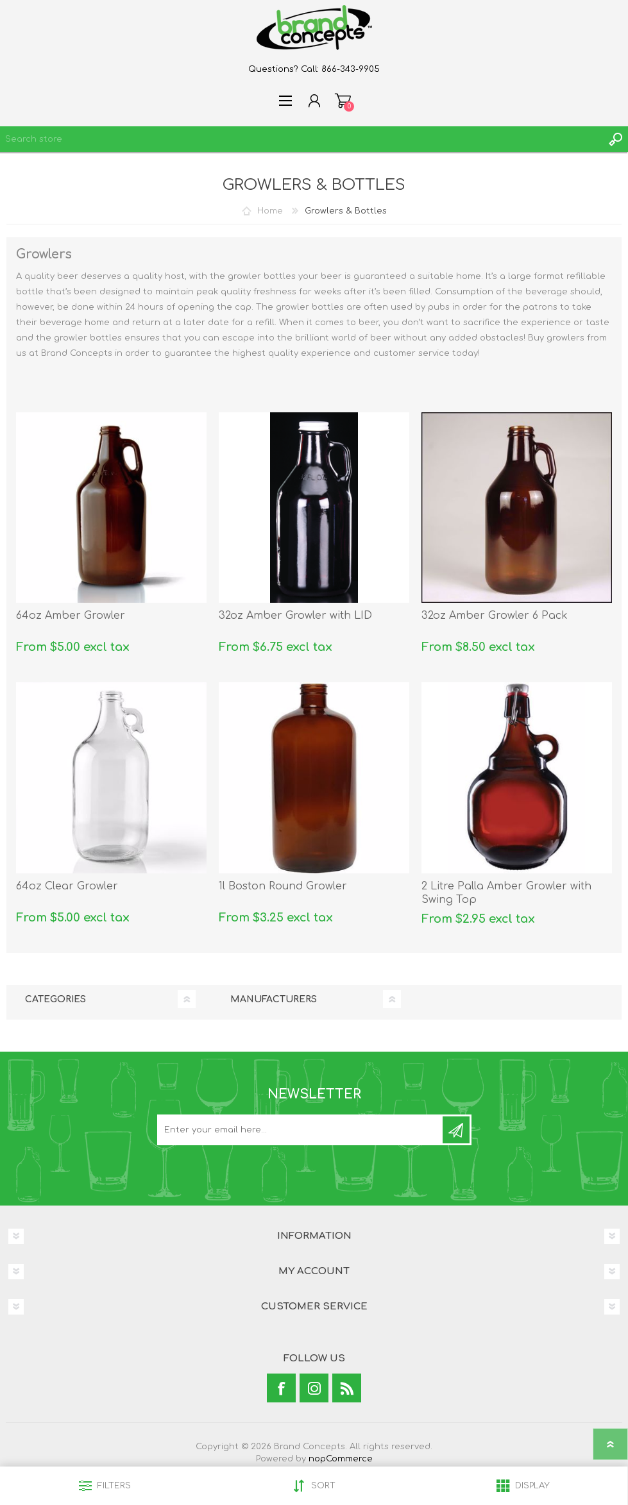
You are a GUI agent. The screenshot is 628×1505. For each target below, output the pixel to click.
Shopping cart (342, 101)
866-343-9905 (350, 69)
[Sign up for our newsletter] (301, 1129)
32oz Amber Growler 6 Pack (494, 615)
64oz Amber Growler (70, 615)
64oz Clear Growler (67, 886)
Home (270, 210)
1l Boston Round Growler (283, 886)
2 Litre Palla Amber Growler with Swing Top (506, 892)
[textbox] (301, 139)
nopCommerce (341, 1458)
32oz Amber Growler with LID (295, 615)
